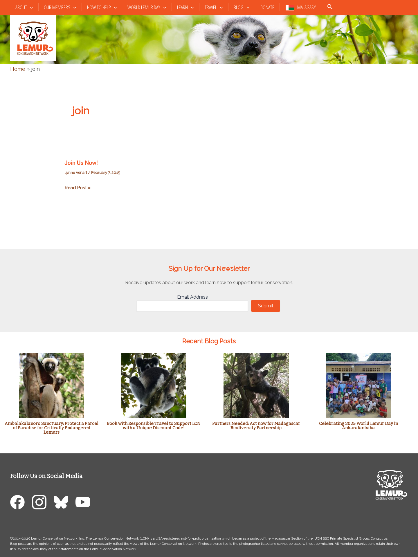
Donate (267, 7)
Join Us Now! (81, 162)
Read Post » (77, 188)
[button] (30, 7)
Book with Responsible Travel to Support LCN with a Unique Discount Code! (154, 425)
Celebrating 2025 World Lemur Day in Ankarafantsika (358, 425)
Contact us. (379, 538)
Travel (214, 7)
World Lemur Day (146, 7)
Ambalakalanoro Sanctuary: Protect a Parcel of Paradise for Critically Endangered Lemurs (51, 428)
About (24, 7)
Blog (242, 7)
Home (17, 69)
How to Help (102, 7)
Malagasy (306, 7)
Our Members (60, 7)
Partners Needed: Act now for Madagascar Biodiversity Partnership (256, 425)
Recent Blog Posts (209, 341)
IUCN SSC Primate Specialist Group (341, 538)
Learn (185, 7)
